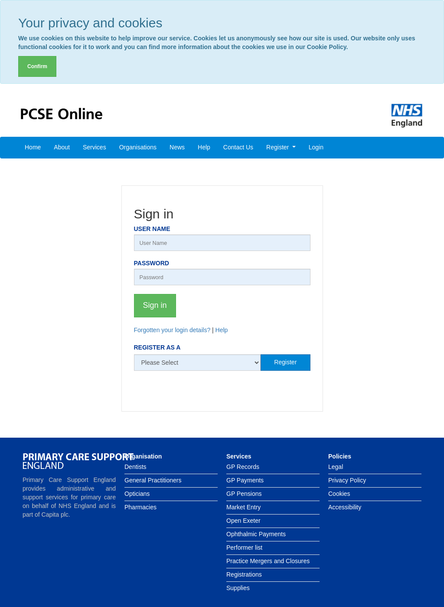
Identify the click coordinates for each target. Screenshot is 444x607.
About (62, 147)
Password (151, 263)
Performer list (244, 547)
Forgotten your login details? (172, 330)
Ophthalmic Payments (256, 534)
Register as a (157, 347)
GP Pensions (243, 493)
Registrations (244, 574)
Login (316, 147)
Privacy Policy (347, 480)
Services (94, 147)
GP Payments (245, 480)
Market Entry (243, 507)
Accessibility (344, 507)
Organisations (138, 147)
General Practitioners (153, 480)
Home (33, 147)
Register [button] (278, 147)
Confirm (37, 66)
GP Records (242, 466)
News (177, 147)
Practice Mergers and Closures (268, 561)
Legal (335, 466)
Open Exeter (243, 520)
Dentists (135, 466)
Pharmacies (140, 507)
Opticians (137, 493)
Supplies (238, 587)
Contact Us (238, 147)
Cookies (339, 493)
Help (204, 147)
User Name (152, 228)
